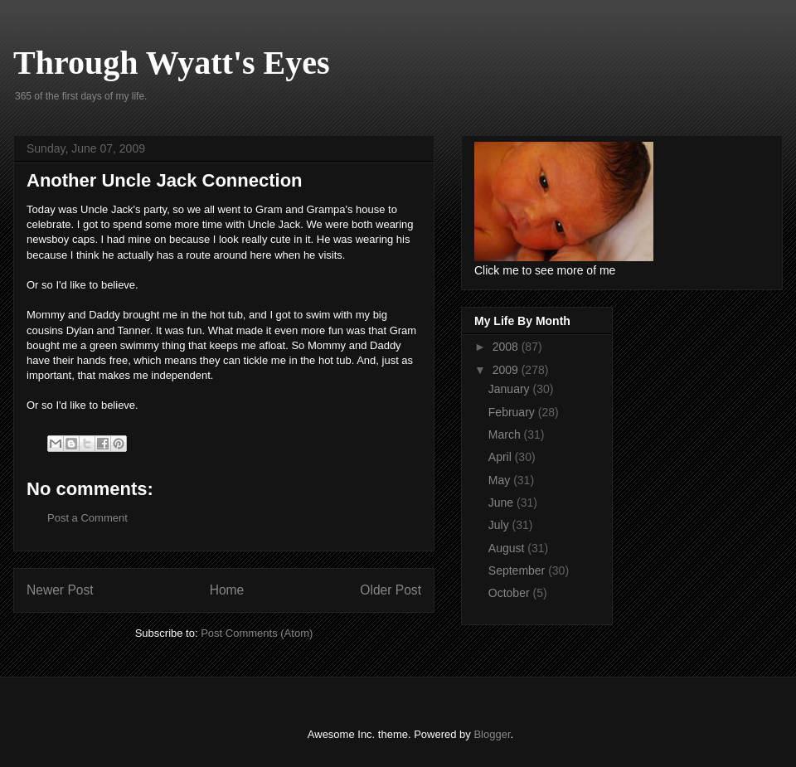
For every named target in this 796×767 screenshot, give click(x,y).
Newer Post (60, 590)
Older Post (390, 590)
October (510, 593)
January (510, 389)
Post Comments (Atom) (257, 633)
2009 (507, 369)
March (506, 434)
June (502, 502)
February (513, 412)
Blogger (491, 734)
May (500, 480)
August (507, 548)
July (500, 525)
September (518, 570)
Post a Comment (87, 518)
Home (227, 590)
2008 (507, 346)
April (501, 457)
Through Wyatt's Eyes (171, 62)
